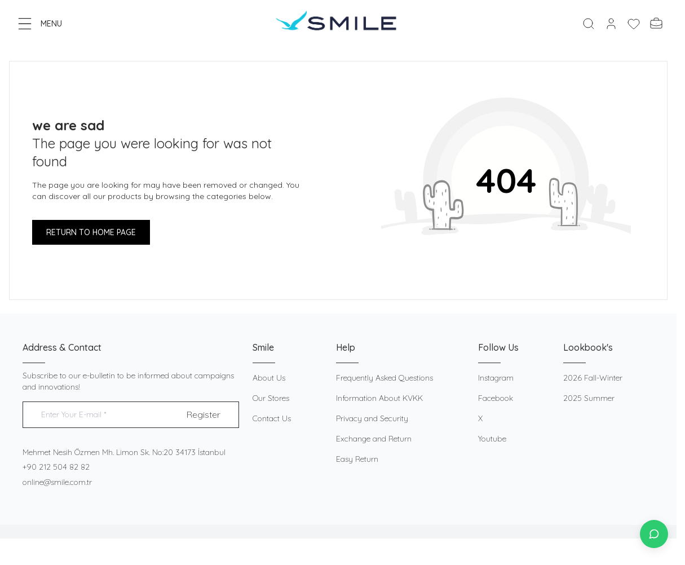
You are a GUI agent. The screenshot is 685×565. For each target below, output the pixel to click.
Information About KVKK (379, 398)
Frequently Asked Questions (384, 378)
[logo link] (338, 24)
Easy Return (357, 459)
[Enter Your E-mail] (130, 414)
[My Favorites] (633, 23)
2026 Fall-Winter (592, 378)
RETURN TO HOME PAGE (91, 232)
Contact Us (272, 418)
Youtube (492, 439)
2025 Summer (589, 398)
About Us (269, 378)
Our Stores (271, 398)
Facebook (495, 398)
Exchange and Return (374, 439)
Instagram (496, 378)
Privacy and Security (372, 418)
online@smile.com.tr (57, 482)
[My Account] (611, 23)
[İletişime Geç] (654, 534)
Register (203, 414)
